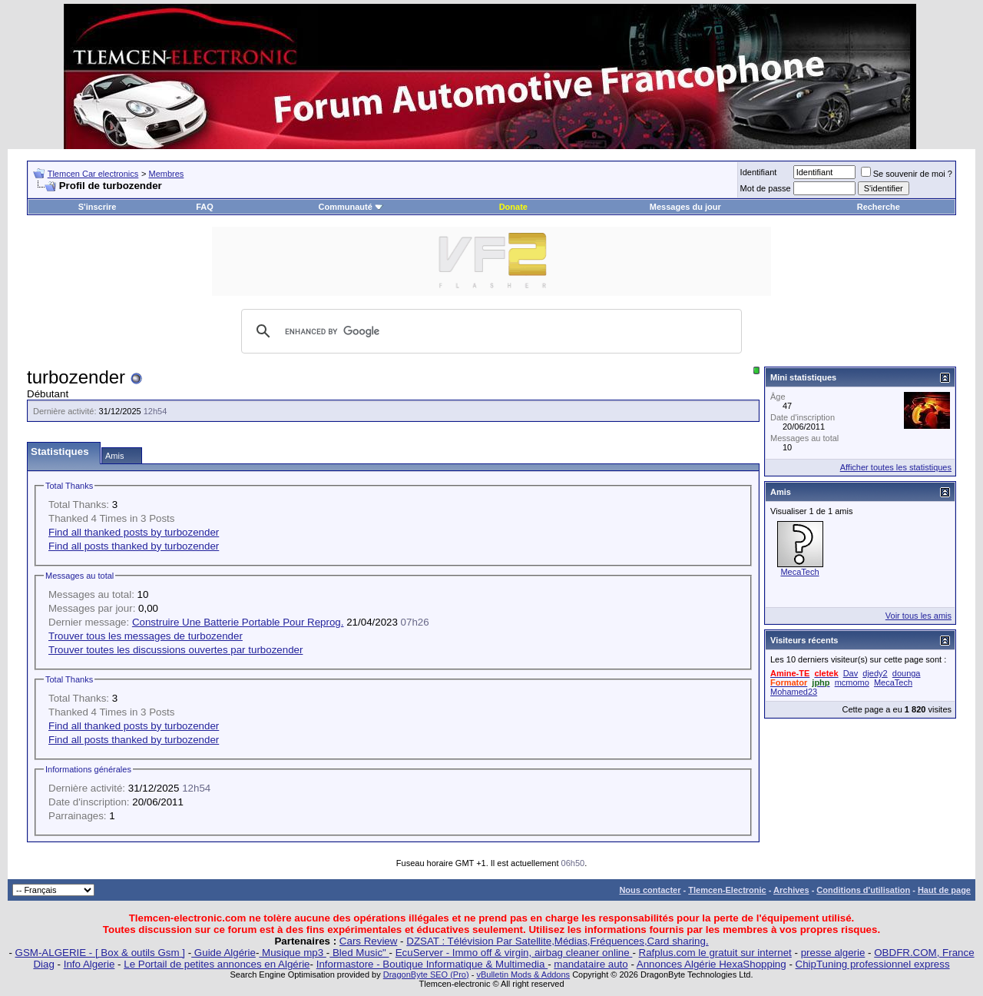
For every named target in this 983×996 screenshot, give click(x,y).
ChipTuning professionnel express (873, 964)
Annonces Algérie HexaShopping (711, 964)
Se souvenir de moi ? (906, 173)
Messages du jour (685, 206)
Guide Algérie (223, 952)
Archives (791, 890)
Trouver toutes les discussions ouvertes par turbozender (175, 650)
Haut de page (944, 890)
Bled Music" (359, 952)
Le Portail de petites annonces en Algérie (216, 964)
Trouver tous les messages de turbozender (145, 636)
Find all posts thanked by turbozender (133, 546)
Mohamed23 (793, 691)
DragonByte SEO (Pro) (426, 974)
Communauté (351, 206)
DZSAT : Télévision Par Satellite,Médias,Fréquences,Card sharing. (557, 941)
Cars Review (368, 941)
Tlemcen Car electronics (93, 173)
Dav (851, 673)
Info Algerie (89, 964)
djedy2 (874, 673)
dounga (906, 673)
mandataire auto (590, 964)
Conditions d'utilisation (863, 890)
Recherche (878, 206)
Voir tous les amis (918, 615)
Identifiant (758, 172)
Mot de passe (765, 188)
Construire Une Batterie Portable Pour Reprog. (238, 622)
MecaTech (799, 571)
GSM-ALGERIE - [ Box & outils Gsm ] (100, 952)
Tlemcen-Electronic (727, 890)
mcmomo (852, 682)
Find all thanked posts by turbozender (133, 532)
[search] (489, 331)
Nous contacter (649, 890)
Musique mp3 (292, 952)
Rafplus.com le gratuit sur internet (715, 952)
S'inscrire (97, 206)
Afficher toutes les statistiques (896, 467)
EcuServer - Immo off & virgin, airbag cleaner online (514, 952)
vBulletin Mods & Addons (523, 974)
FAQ (204, 206)
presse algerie (833, 952)
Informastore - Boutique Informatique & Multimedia (432, 964)
